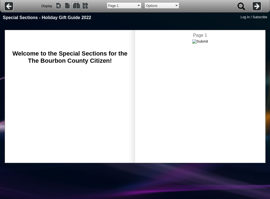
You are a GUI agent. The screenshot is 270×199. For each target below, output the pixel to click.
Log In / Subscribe (254, 17)
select (138, 5)
